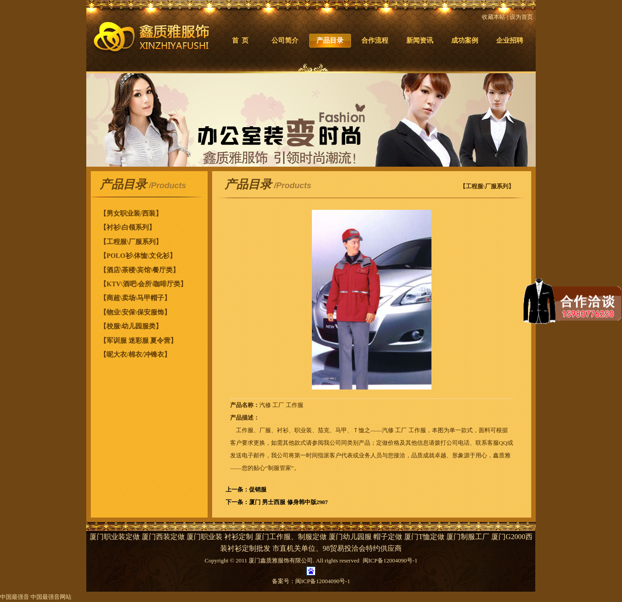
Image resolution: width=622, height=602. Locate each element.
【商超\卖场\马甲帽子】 (135, 297)
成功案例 (464, 40)
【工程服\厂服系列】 (131, 241)
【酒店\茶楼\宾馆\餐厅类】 (139, 270)
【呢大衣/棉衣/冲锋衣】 (135, 354)
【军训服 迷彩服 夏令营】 (138, 340)
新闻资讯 (419, 40)
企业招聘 (509, 40)
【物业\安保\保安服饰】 (135, 312)
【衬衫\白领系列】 (128, 227)
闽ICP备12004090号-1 (322, 581)
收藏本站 (493, 16)
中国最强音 (14, 596)
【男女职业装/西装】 (131, 213)
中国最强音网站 (51, 596)
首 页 (240, 40)
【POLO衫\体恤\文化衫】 (138, 255)
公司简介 (284, 40)
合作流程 (374, 40)
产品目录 (329, 40)
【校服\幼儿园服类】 (131, 326)
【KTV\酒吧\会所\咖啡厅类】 (143, 284)
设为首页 (521, 16)
